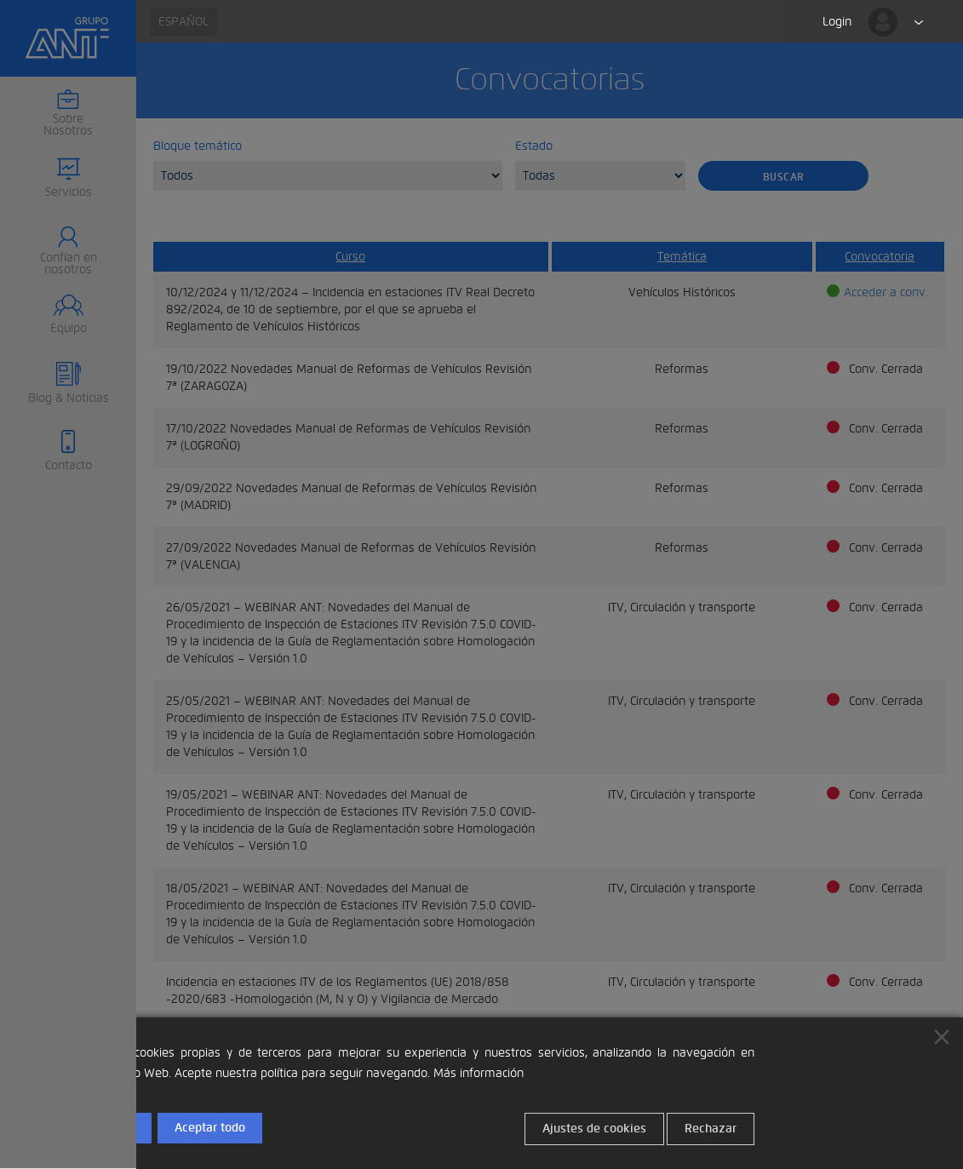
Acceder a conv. (886, 292)
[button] (68, 179)
